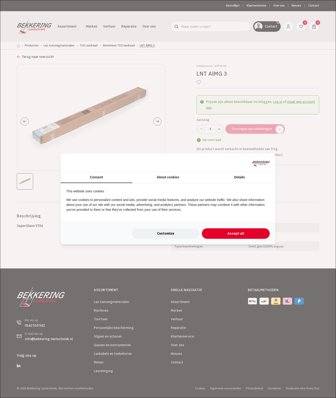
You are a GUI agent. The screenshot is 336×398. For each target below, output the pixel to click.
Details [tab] (239, 177)
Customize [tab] (165, 233)
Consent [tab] (96, 177)
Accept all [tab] (236, 233)
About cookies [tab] (168, 177)
